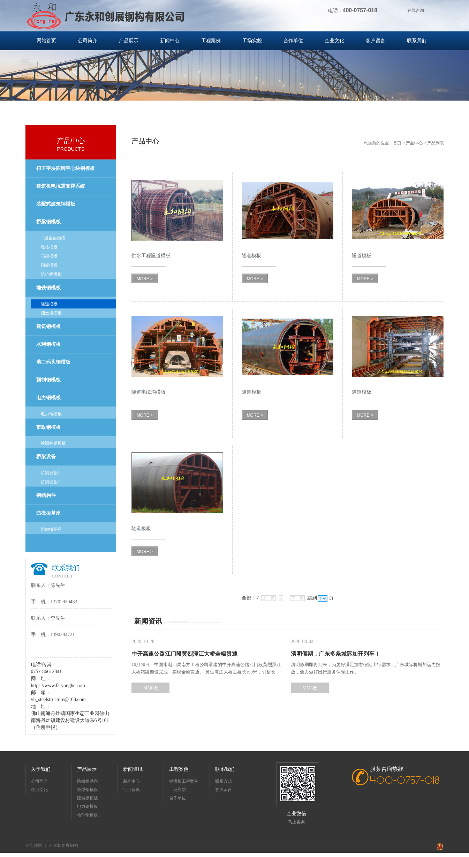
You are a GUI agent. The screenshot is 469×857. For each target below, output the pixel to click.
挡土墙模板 (51, 313)
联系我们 (416, 40)
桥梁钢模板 (48, 221)
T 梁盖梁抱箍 (53, 238)
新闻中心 (170, 40)
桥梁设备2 (50, 481)
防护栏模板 (51, 274)
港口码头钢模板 (53, 362)
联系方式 (223, 781)
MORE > (145, 278)
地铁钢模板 (48, 287)
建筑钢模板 (48, 326)
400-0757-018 (405, 781)
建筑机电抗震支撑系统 (60, 186)
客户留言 (375, 40)
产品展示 (128, 40)
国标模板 (49, 265)
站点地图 (33, 845)
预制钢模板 (48, 379)
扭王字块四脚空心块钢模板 (65, 168)
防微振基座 (48, 513)
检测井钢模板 (53, 443)
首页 (397, 143)
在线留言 (223, 789)
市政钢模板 (48, 427)
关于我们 (41, 769)
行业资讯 (131, 789)
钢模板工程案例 (183, 781)
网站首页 (46, 40)
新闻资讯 (133, 769)
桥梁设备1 (50, 472)
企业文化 (334, 40)
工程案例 (211, 40)
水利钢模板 (48, 344)
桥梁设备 (46, 456)
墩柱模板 (49, 247)
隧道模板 (49, 303)
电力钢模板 (48, 397)
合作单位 (293, 40)
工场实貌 (252, 40)
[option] (234, 80)
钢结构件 (46, 495)
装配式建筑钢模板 (55, 204)
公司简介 (87, 40)
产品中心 (414, 143)
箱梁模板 (49, 256)
